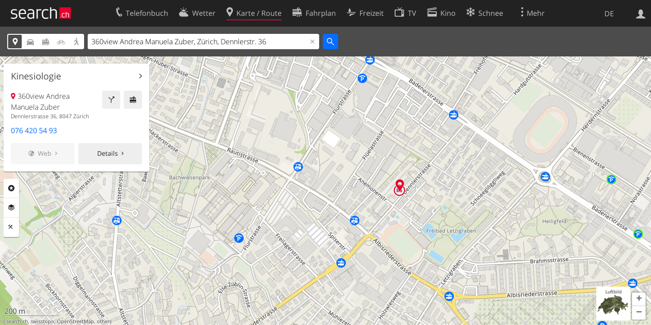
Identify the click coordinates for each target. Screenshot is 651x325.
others (104, 321)
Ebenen (11, 207)
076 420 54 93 (34, 130)
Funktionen (11, 227)
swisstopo (42, 321)
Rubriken (11, 188)
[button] (639, 299)
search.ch (17, 321)
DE (609, 14)
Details (107, 153)
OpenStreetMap (75, 321)
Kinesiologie (36, 76)
